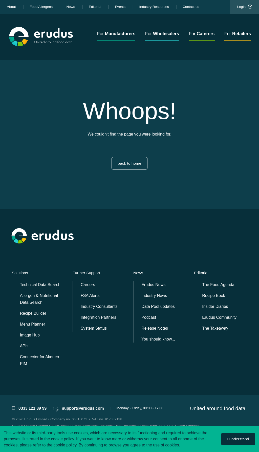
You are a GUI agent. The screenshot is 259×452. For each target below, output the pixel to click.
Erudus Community (219, 317)
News (70, 7)
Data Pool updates (158, 306)
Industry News (154, 295)
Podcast (148, 317)
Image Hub (30, 335)
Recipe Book (213, 295)
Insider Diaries (215, 306)
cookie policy (65, 445)
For (116, 33)
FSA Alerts (90, 295)
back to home (129, 163)
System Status (94, 328)
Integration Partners (98, 317)
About (11, 7)
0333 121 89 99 (32, 408)
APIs (24, 346)
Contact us (191, 7)
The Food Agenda (218, 284)
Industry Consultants (99, 306)
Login (244, 7)
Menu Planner (32, 324)
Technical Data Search (40, 284)
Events (120, 7)
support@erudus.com (83, 408)
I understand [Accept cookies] (238, 439)
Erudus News (153, 284)
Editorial (95, 7)
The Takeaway (215, 328)
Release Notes (154, 328)
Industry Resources (154, 7)
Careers (88, 284)
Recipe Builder (33, 313)
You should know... (158, 339)
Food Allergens (41, 7)
